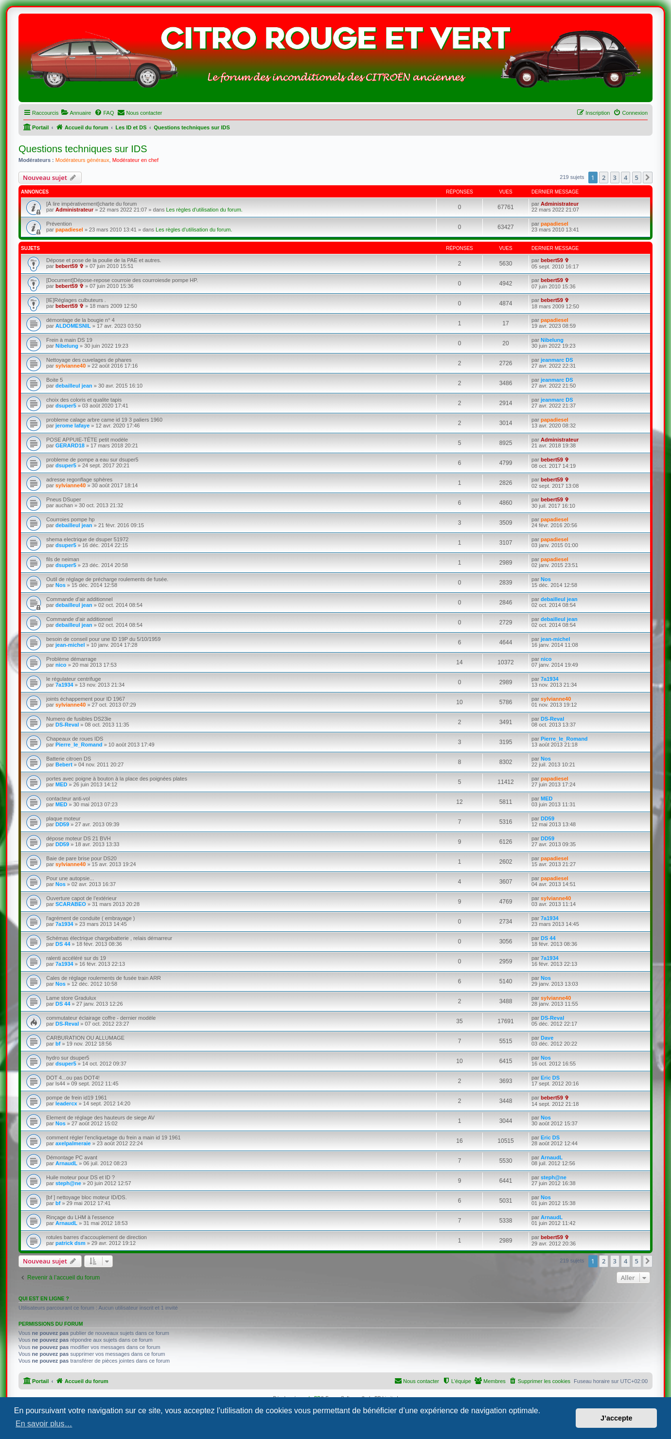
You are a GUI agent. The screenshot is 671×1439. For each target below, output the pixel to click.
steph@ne (68, 1183)
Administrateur (74, 210)
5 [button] (636, 177)
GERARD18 (70, 445)
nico (61, 665)
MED (61, 784)
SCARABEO (70, 904)
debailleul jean (73, 386)
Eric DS (550, 1078)
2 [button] (603, 177)
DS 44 (63, 944)
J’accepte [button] (616, 1418)
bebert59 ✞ (69, 266)
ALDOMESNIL (73, 326)
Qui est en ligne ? (43, 1298)
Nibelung (66, 346)
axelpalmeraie (73, 1143)
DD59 (62, 824)
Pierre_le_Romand (79, 744)
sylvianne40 (70, 366)
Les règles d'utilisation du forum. (204, 210)
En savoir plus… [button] (44, 1424)
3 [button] (615, 177)
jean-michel (70, 645)
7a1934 (64, 685)
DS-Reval (67, 725)
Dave (547, 1038)
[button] (648, 177)
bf (57, 1044)
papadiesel (69, 229)
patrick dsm (70, 1243)
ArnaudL (66, 1163)
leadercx (66, 1103)
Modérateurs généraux (82, 160)
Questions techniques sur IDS (82, 148)
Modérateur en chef (135, 160)
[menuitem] (76, 113)
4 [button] (625, 177)
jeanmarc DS (557, 360)
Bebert (63, 764)
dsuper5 (65, 406)
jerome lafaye (72, 425)
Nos (60, 585)
